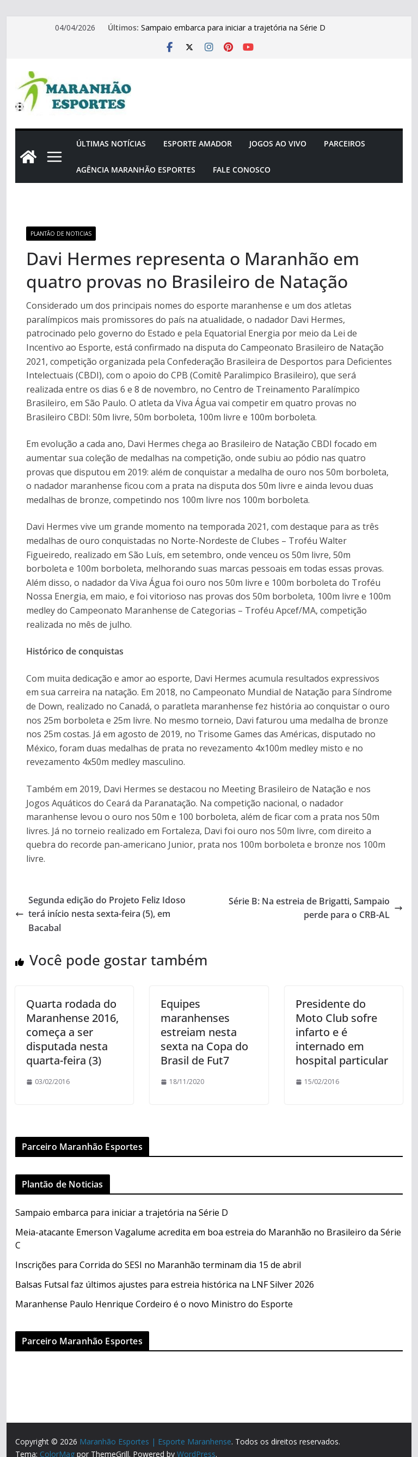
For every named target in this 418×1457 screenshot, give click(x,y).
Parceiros (344, 143)
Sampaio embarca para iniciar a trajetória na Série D (233, 27)
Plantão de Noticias (60, 233)
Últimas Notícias (111, 143)
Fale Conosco (242, 169)
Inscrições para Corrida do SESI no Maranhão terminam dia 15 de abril (158, 1265)
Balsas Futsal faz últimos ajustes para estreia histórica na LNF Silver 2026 (164, 1284)
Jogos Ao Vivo (277, 143)
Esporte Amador (197, 143)
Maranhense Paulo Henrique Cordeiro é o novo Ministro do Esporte (154, 1304)
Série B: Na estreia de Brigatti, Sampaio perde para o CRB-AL (316, 908)
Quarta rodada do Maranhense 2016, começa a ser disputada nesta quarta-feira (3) (72, 1032)
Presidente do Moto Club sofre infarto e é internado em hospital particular (342, 1032)
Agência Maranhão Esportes (135, 169)
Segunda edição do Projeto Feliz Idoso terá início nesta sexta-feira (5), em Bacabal (100, 914)
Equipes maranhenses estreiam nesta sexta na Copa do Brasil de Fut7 (204, 1032)
